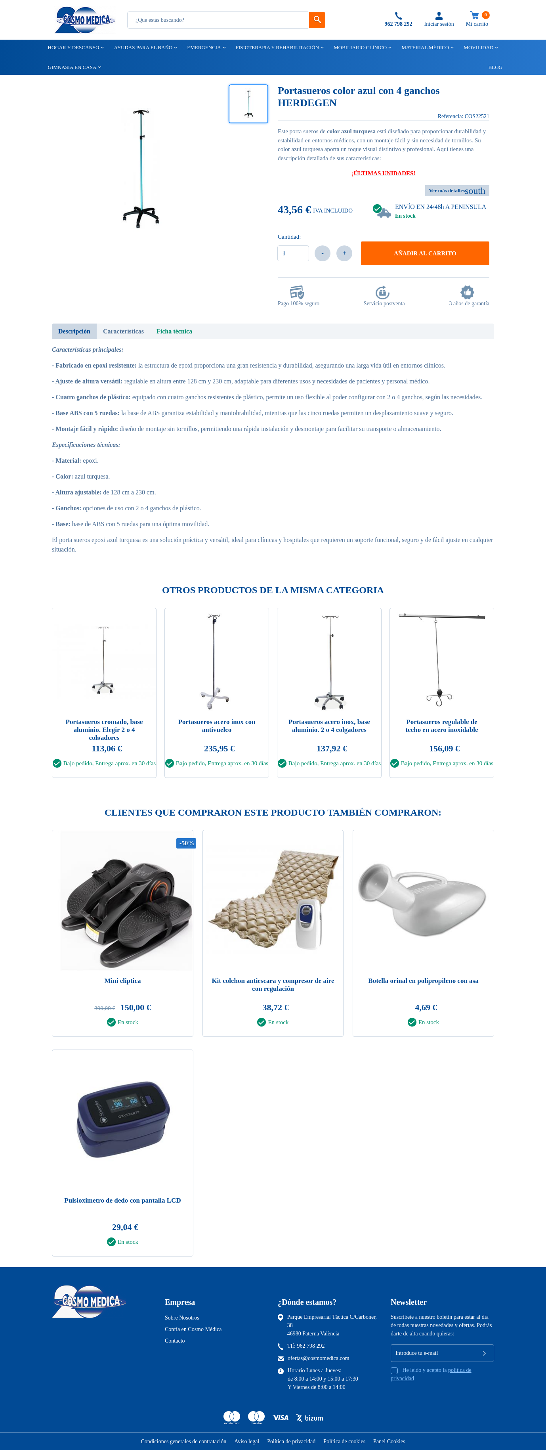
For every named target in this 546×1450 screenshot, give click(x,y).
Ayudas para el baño (142, 47)
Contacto (175, 1341)
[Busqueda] (217, 20)
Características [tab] (123, 331)
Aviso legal (246, 1441)
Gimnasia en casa (71, 67)
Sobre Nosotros (182, 1318)
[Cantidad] (293, 253)
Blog (492, 67)
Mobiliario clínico (360, 47)
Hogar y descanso (73, 47)
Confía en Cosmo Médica (193, 1329)
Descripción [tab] (74, 331)
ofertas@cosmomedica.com (318, 1358)
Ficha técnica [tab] (174, 331)
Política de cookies (344, 1441)
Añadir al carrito (425, 253)
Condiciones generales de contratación (183, 1441)
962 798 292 (311, 1346)
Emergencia (203, 47)
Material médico (424, 47)
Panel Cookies (389, 1441)
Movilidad (478, 47)
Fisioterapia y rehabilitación (277, 47)
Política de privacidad (291, 1441)
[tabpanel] (104, 695)
